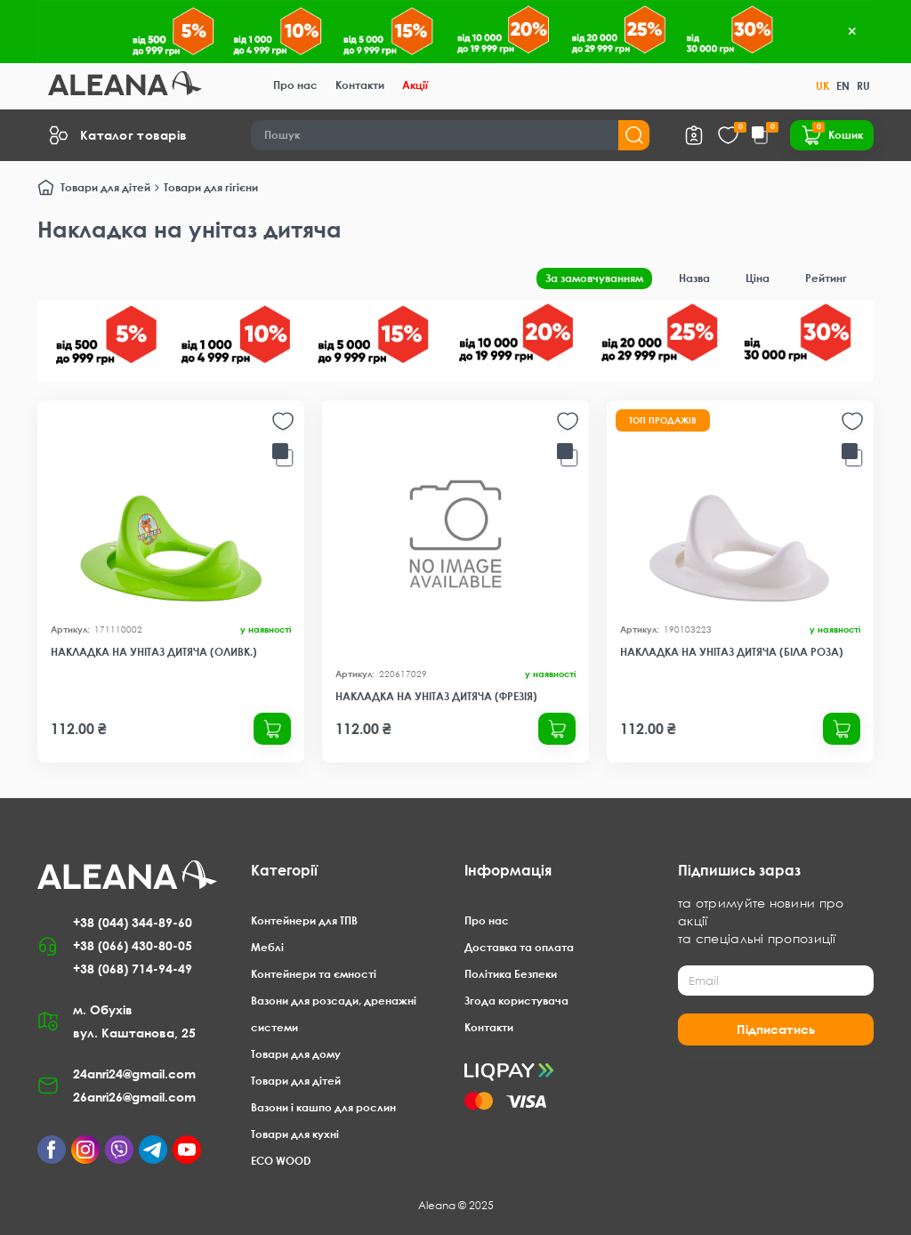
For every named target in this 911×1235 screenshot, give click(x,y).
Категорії (284, 870)
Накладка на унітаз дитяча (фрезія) (436, 696)
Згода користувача (516, 1000)
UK (822, 86)
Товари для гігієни (211, 187)
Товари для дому (296, 1054)
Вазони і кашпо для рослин (323, 1107)
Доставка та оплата (519, 947)
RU (863, 86)
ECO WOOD (280, 1160)
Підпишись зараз (739, 870)
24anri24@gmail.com (134, 1073)
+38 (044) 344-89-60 (132, 922)
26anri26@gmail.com (134, 1096)
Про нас (295, 85)
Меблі (267, 947)
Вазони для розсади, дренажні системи (333, 1014)
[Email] (776, 980)
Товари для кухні (295, 1134)
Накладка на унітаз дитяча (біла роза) (731, 651)
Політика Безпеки (510, 974)
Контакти (359, 85)
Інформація (508, 870)
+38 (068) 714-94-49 (132, 968)
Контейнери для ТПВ (304, 920)
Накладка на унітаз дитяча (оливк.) (154, 651)
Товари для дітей (105, 187)
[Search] (450, 135)
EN (843, 86)
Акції (415, 85)
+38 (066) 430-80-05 (132, 945)
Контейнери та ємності (313, 974)
